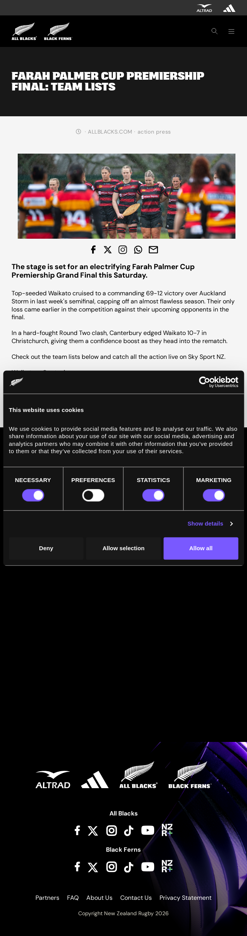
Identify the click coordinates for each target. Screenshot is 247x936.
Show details (205, 524)
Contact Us (136, 898)
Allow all (201, 548)
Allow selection (123, 548)
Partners (47, 898)
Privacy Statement (186, 898)
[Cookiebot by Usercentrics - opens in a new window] (204, 382)
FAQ (73, 898)
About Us (99, 898)
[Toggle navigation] (231, 31)
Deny (46, 548)
